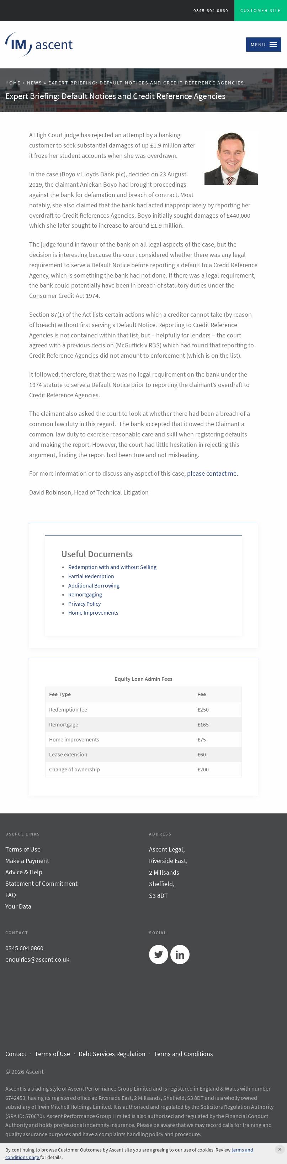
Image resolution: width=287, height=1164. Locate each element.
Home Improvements (93, 612)
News (34, 82)
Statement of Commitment (41, 883)
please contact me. (212, 473)
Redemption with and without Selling (112, 566)
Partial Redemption (91, 576)
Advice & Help (23, 872)
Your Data (18, 906)
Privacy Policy (84, 603)
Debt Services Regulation (112, 1054)
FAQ (10, 895)
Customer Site (260, 10)
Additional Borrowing (93, 585)
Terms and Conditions (183, 1054)
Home (13, 82)
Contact (15, 1054)
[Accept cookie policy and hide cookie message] (280, 1149)
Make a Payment (27, 861)
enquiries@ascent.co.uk (37, 959)
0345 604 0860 (210, 10)
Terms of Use (23, 849)
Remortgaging (85, 594)
